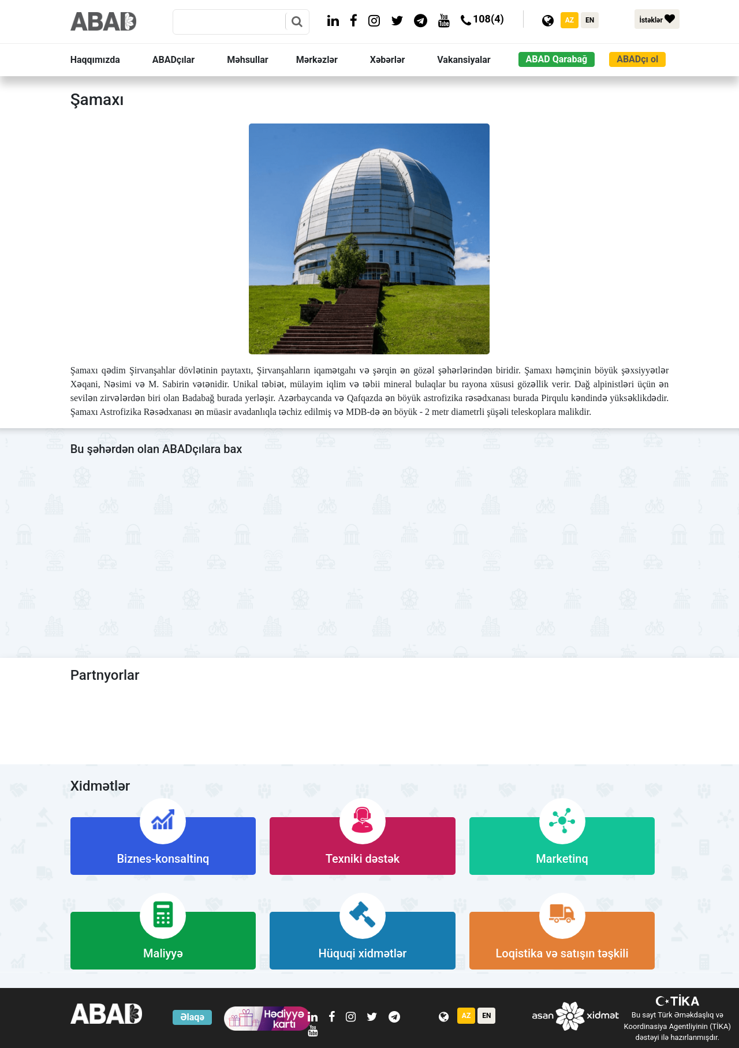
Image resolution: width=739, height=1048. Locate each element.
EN (589, 20)
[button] (109, 60)
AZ (569, 20)
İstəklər (656, 19)
